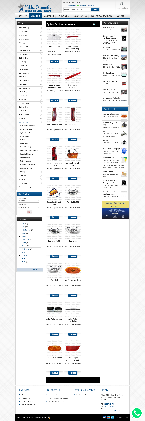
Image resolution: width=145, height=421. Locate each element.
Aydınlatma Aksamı (26, 133)
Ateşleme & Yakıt (26, 129)
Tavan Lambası (54, 46)
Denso (24, 262)
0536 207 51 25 (110, 406)
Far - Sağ (73, 241)
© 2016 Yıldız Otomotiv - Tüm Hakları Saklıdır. (32, 417)
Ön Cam (106, 47)
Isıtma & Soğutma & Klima (29, 150)
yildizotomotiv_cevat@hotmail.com (112, 411)
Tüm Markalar (37, 270)
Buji (104, 131)
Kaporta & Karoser (26, 154)
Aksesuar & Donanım (27, 126)
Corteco (24, 255)
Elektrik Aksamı (25, 140)
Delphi (24, 258)
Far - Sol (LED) (73, 202)
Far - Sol (54, 280)
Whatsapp (81, 5)
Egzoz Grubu (24, 136)
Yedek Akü (107, 65)
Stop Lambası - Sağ (54, 124)
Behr (23, 227)
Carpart (24, 246)
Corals (24, 252)
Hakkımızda (24, 390)
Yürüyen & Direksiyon (27, 164)
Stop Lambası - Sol (73, 124)
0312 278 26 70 (71, 5)
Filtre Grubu (24, 143)
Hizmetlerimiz (53, 390)
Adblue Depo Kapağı (111, 149)
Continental (25, 249)
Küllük (105, 140)
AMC (23, 224)
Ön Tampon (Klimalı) (111, 98)
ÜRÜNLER (35, 16)
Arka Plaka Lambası (54, 319)
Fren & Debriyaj (25, 147)
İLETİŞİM (104, 390)
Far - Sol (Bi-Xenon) (111, 56)
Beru (23, 233)
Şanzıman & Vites (26, 168)
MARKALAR (49, 16)
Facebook (93, 5)
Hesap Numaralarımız (84, 390)
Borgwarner (25, 239)
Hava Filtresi (108, 172)
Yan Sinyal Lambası (73, 280)
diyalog (126, 417)
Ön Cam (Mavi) (109, 73)
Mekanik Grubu (25, 157)
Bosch (24, 243)
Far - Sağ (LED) (54, 241)
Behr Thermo (26, 230)
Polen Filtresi (108, 158)
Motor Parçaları (25, 161)
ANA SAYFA (22, 16)
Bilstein (24, 236)
